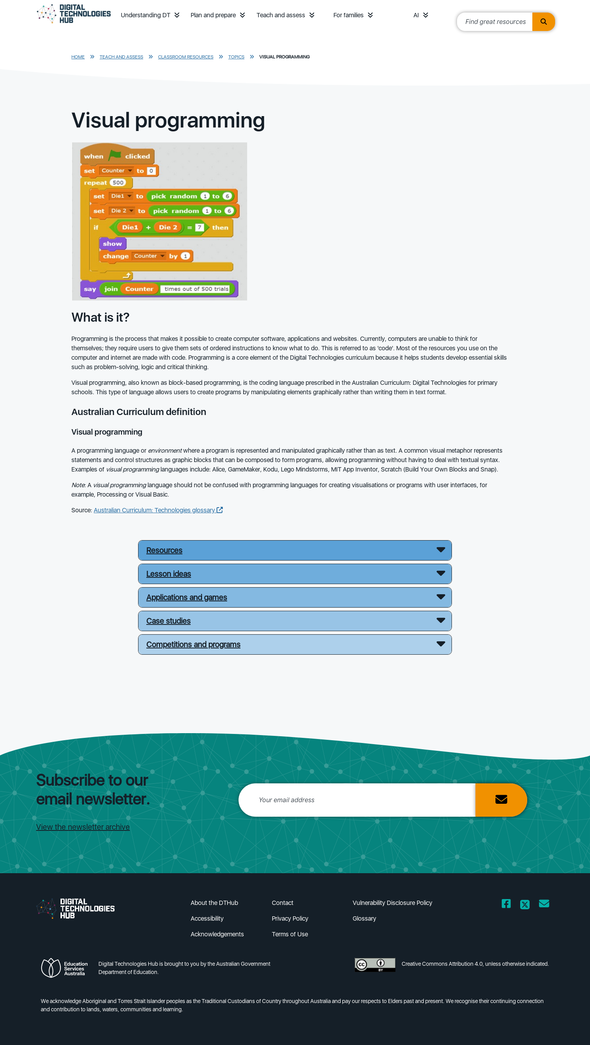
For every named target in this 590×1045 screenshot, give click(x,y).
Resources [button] (164, 550)
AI (416, 15)
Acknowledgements (217, 934)
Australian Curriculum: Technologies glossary (158, 510)
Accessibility (207, 918)
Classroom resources (185, 57)
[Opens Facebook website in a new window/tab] (506, 905)
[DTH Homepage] (74, 24)
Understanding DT (145, 15)
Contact (282, 903)
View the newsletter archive (83, 827)
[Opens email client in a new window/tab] (544, 905)
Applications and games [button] (186, 597)
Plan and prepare (213, 15)
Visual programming (284, 57)
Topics (236, 57)
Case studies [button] (168, 621)
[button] (177, 15)
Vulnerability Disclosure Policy (392, 903)
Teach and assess (281, 15)
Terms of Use (290, 934)
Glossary (364, 918)
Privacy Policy (290, 918)
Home (78, 57)
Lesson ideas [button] (168, 574)
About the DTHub (214, 903)
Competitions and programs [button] (193, 644)
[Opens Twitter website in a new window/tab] (525, 905)
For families (348, 15)
